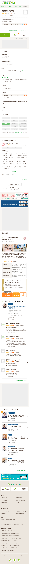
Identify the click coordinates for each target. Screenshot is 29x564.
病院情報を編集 (18, 132)
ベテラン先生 (5, 151)
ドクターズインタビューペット (9, 522)
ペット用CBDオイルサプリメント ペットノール (12, 524)
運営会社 (6, 555)
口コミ (16, 34)
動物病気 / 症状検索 (20, 500)
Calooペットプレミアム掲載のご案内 (10, 530)
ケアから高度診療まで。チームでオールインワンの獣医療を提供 (16, 461)
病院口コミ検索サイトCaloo (8, 519)
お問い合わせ (23, 555)
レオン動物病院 (10, 350)
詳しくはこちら (14, 189)
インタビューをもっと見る (21, 470)
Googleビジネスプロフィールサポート (10, 545)
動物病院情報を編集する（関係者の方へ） (18, 30)
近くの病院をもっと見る (21, 380)
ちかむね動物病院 (11, 369)
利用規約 (4, 513)
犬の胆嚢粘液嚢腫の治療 (14, 426)
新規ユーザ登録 (5, 489)
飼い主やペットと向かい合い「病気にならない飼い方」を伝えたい (16, 437)
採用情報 (14, 555)
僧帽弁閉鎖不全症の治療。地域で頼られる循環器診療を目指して (16, 415)
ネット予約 (7, 295)
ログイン (15, 489)
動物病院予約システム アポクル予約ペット (11, 538)
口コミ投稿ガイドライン (7, 511)
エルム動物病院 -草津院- (13, 323)
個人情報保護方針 (20, 513)
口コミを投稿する (15, 184)
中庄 (20, 6)
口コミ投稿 (4, 505)
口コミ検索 (4, 500)
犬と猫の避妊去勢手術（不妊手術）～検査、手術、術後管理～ (16, 449)
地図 (24, 35)
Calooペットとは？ (20, 502)
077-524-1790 (5, 77)
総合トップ (4, 497)
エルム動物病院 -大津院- (13, 336)
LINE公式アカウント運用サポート (9, 547)
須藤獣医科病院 (8, 11)
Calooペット (4, 6)
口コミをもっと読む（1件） (20, 179)
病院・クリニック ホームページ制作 (10, 543)
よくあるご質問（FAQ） (21, 511)
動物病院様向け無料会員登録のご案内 (10, 533)
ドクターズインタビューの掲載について (11, 535)
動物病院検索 (19, 497)
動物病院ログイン (24, 489)
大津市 (15, 6)
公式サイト (16, 295)
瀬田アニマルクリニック (13, 360)
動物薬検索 (4, 502)
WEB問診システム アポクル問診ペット (10, 540)
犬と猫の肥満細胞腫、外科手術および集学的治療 (17, 307)
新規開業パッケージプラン (8, 550)
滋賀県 (10, 6)
